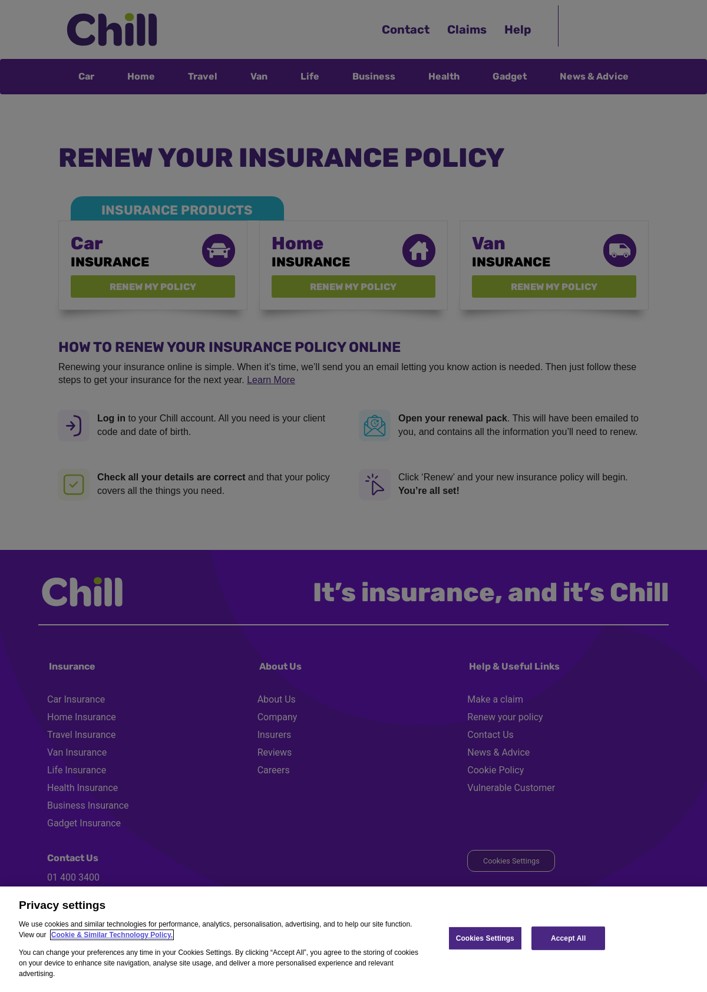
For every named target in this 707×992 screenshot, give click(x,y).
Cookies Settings (485, 938)
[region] (353, 939)
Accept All (568, 938)
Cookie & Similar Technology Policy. (112, 935)
